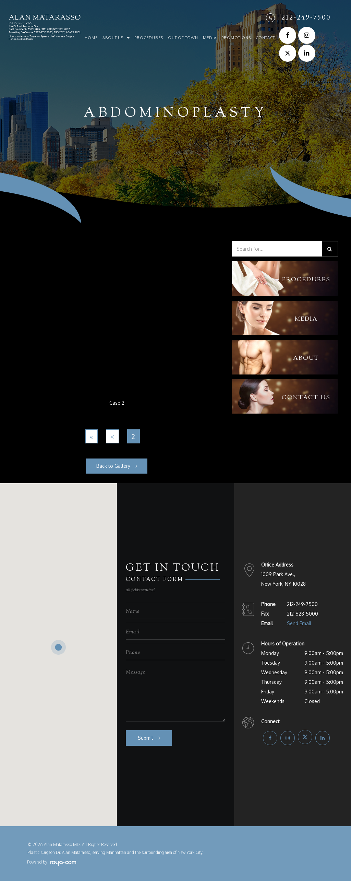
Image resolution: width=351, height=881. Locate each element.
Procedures (148, 37)
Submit (145, 738)
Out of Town (183, 37)
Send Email (299, 623)
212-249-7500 (306, 17)
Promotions (236, 37)
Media (210, 37)
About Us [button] (116, 37)
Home (91, 37)
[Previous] (112, 436)
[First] (91, 436)
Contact (265, 37)
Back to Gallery (113, 466)
